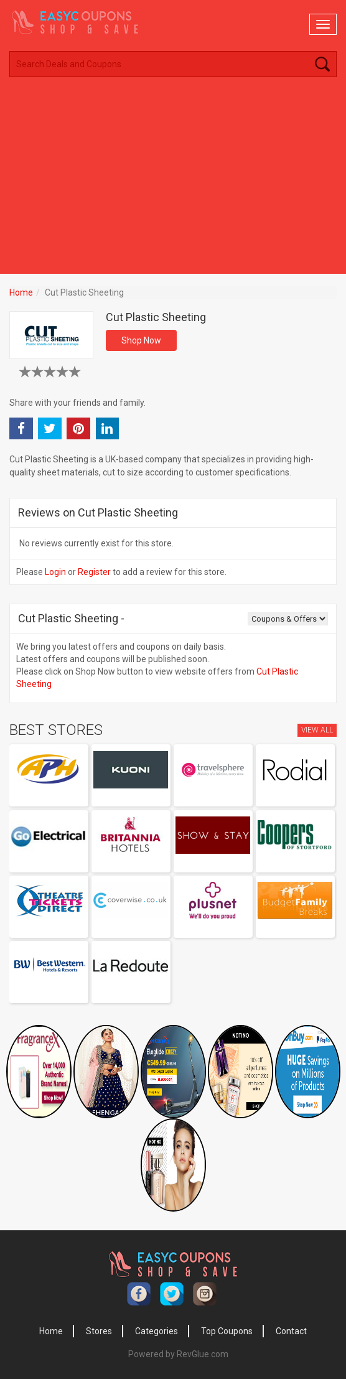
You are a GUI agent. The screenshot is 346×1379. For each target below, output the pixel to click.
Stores (99, 1331)
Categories (156, 1331)
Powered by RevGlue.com (178, 1354)
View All (317, 730)
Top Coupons (227, 1331)
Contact (291, 1331)
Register (94, 572)
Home (21, 292)
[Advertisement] (173, 180)
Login (55, 572)
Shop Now (141, 340)
